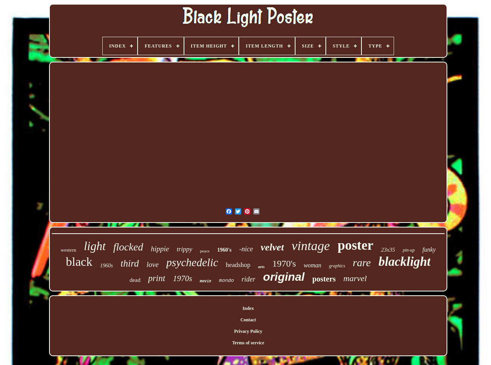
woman (312, 265)
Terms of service (248, 342)
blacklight (405, 261)
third (129, 263)
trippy (184, 249)
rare (362, 262)
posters (324, 279)
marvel (355, 278)
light (95, 246)
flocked (128, 247)
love (152, 264)
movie (205, 281)
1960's (224, 250)
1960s (106, 265)
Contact (248, 319)
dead (135, 280)
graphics (337, 265)
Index (248, 308)
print (156, 278)
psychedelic (192, 262)
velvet (272, 247)
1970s (182, 278)
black (79, 261)
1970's (284, 263)
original (283, 276)
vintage (311, 246)
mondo (226, 280)
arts (261, 266)
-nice (246, 249)
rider (248, 279)
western (68, 250)
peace (205, 251)
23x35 (388, 250)
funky (429, 249)
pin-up (409, 250)
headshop (238, 264)
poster (355, 245)
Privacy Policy (248, 331)
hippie (160, 249)
